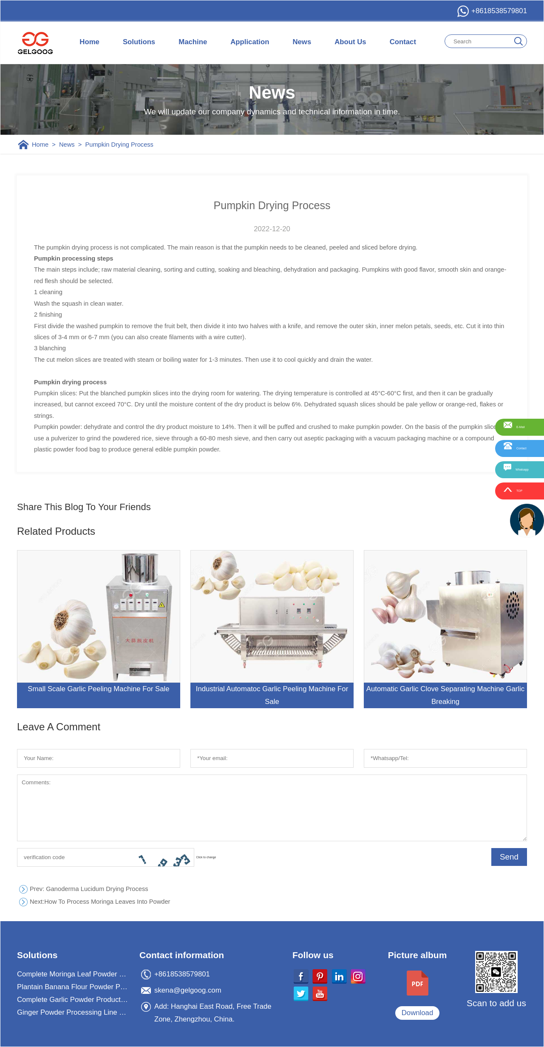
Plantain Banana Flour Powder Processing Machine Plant (73, 987)
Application (249, 42)
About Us (350, 42)
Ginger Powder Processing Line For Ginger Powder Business (73, 1012)
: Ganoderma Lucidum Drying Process (89, 889)
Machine (192, 42)
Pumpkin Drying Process (119, 144)
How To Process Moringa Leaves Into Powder (100, 902)
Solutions (139, 42)
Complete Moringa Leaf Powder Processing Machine (73, 974)
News (301, 42)
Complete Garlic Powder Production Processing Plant (73, 1000)
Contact (403, 42)
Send (509, 856)
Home (89, 42)
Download (418, 1013)
